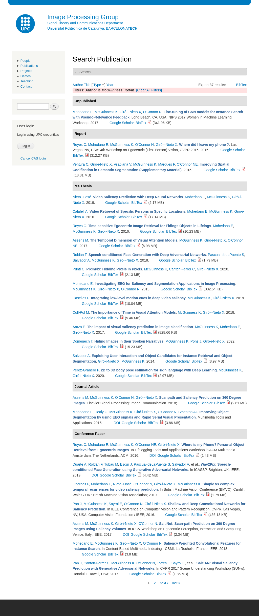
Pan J (77, 504)
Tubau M (111, 464)
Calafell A (80, 211)
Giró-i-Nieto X (130, 112)
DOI (117, 423)
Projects (26, 71)
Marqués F (166, 164)
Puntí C (78, 269)
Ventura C (80, 164)
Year (109, 85)
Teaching (26, 81)
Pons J (195, 341)
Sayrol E (115, 504)
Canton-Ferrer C (182, 269)
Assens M (80, 240)
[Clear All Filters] (149, 90)
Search (85, 72)
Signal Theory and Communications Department (85, 23)
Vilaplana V (122, 164)
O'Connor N (152, 112)
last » (176, 583)
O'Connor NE (187, 164)
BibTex (241, 85)
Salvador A (81, 260)
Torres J (163, 563)
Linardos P (81, 484)
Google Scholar (122, 123)
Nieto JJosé (82, 197)
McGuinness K (106, 112)
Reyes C (79, 145)
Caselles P (81, 298)
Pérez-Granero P (86, 370)
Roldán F (80, 255)
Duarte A (79, 464)
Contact (26, 86)
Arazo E (79, 327)
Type (97, 85)
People (25, 61)
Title (87, 85)
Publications (29, 66)
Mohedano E (83, 112)
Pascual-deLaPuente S (226, 255)
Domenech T (82, 341)
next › (164, 583)
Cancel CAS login (33, 158)
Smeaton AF (188, 412)
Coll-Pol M (81, 312)
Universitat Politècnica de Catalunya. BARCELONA (92, 28)
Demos (25, 76)
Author (78, 85)
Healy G (101, 412)
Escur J (126, 464)
